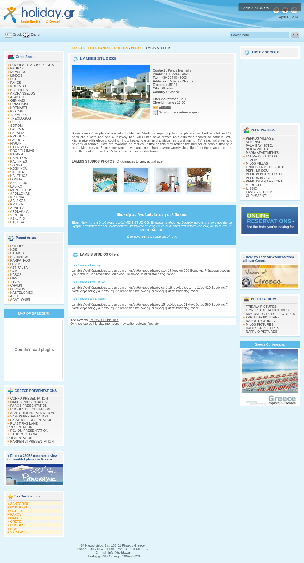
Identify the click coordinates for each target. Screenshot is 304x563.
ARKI (14, 296)
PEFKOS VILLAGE (260, 138)
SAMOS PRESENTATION (29, 416)
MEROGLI (253, 185)
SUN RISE (253, 142)
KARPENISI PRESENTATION (32, 441)
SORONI (16, 125)
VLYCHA (16, 215)
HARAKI (16, 143)
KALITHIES (18, 161)
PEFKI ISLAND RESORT (264, 181)
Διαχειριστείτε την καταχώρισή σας (152, 236)
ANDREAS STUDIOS (261, 156)
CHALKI (16, 285)
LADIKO (16, 186)
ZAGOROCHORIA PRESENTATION (22, 436)
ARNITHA (17, 208)
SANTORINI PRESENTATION (32, 412)
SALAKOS (18, 200)
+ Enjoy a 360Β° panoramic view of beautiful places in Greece (32, 457)
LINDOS (16, 75)
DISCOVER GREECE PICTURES (270, 313)
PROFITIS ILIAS (22, 150)
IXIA (13, 79)
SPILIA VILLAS (257, 149)
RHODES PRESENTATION (30, 409)
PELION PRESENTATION (29, 430)
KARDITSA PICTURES (263, 317)
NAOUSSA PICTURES (262, 328)
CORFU (16, 511)
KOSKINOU (19, 168)
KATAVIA (17, 154)
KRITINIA (17, 197)
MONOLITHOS (21, 190)
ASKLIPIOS (18, 183)
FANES (15, 82)
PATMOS (17, 253)
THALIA (251, 160)
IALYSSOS (18, 72)
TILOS (15, 282)
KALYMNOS (19, 257)
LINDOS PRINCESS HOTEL (267, 167)
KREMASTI (18, 107)
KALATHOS (19, 175)
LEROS (15, 264)
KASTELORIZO (21, 292)
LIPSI (14, 278)
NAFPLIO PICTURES (262, 331)
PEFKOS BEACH (259, 178)
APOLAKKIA (19, 211)
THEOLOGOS (20, 118)
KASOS (16, 274)
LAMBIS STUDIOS (259, 192)
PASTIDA (17, 222)
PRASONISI (19, 104)
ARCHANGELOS (22, 93)
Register (154, 323)
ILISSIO (252, 188)
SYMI (14, 271)
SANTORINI (19, 503)
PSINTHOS (18, 158)
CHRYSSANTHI (257, 195)
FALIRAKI (17, 68)
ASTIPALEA (19, 267)
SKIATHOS (18, 532)
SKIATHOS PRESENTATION (31, 420)
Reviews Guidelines (104, 320)
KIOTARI (16, 111)
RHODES (17, 246)
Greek (17, 34)
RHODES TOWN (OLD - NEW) (33, 64)
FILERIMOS (19, 147)
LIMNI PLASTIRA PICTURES (267, 310)
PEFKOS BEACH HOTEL (264, 174)
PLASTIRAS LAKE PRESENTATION (22, 425)
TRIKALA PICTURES (261, 306)
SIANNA (16, 165)
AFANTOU (18, 97)
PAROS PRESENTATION (29, 405)
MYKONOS (18, 507)
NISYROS (17, 289)
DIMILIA (16, 179)
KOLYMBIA (18, 86)
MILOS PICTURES (260, 324)
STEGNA (17, 172)
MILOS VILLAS (257, 163)
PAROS (16, 514)
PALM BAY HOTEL (260, 145)
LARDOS (17, 140)
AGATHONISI (20, 299)
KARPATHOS (20, 260)
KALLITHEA (19, 90)
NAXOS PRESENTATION (29, 402)
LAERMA (17, 129)
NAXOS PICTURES (260, 321)
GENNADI (17, 100)
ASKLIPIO (17, 218)
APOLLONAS (20, 193)
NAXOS (16, 518)
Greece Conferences (270, 344)
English (36, 34)
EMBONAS (18, 136)
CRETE (15, 521)
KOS (13, 249)
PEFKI (15, 122)
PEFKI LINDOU (257, 170)
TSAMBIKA (18, 115)
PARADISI (18, 132)
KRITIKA (16, 204)
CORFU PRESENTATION (29, 398)
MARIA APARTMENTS (262, 152)
